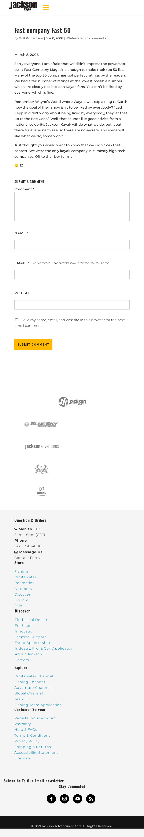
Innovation (25, 631)
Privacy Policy (27, 741)
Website (23, 293)
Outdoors (23, 589)
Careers (22, 660)
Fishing (21, 571)
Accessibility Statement (36, 753)
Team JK (22, 699)
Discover (22, 594)
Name (21, 233)
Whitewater (75, 38)
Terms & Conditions (32, 735)
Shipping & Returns (32, 747)
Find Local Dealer (31, 620)
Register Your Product (35, 718)
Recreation (24, 583)
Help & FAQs (25, 730)
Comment (24, 189)
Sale (18, 606)
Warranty (22, 724)
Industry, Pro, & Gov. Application (44, 648)
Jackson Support (30, 637)
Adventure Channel (32, 688)
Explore (21, 600)
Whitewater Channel (33, 676)
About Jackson (28, 654)
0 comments (96, 38)
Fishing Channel (29, 682)
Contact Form (27, 558)
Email (21, 263)
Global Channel (28, 693)
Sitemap (22, 758)
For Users (24, 626)
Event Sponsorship (32, 643)
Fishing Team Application (38, 705)
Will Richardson (31, 38)
